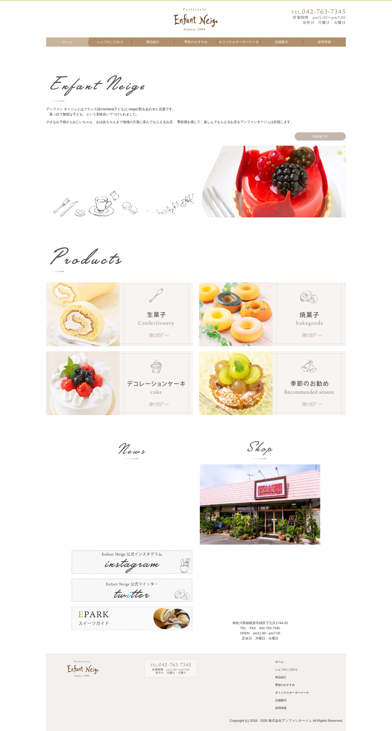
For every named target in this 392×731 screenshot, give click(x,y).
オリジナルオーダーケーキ (239, 42)
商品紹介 (153, 42)
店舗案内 (281, 42)
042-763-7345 (269, 628)
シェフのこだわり (110, 42)
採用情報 (324, 42)
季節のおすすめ (196, 42)
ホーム (68, 42)
